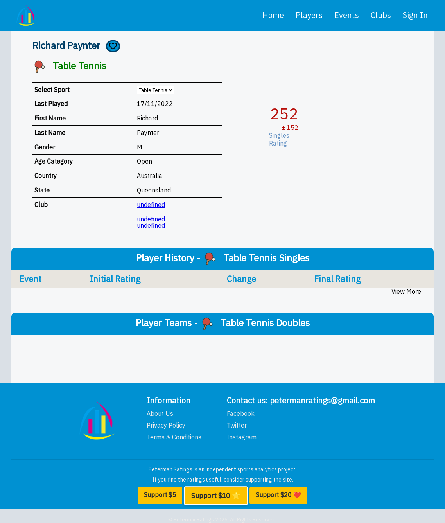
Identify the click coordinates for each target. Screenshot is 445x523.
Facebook (241, 413)
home (273, 15)
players (309, 15)
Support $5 (160, 495)
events (346, 15)
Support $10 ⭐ (215, 495)
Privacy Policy (166, 425)
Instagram (242, 437)
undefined (151, 204)
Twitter (237, 425)
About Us (160, 413)
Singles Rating (280, 139)
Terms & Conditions (174, 437)
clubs (381, 15)
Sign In (415, 15)
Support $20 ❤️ (278, 495)
